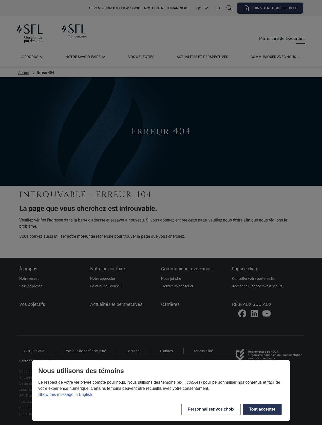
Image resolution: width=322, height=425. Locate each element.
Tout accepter (262, 409)
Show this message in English (65, 394)
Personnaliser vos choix (211, 409)
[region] (161, 390)
